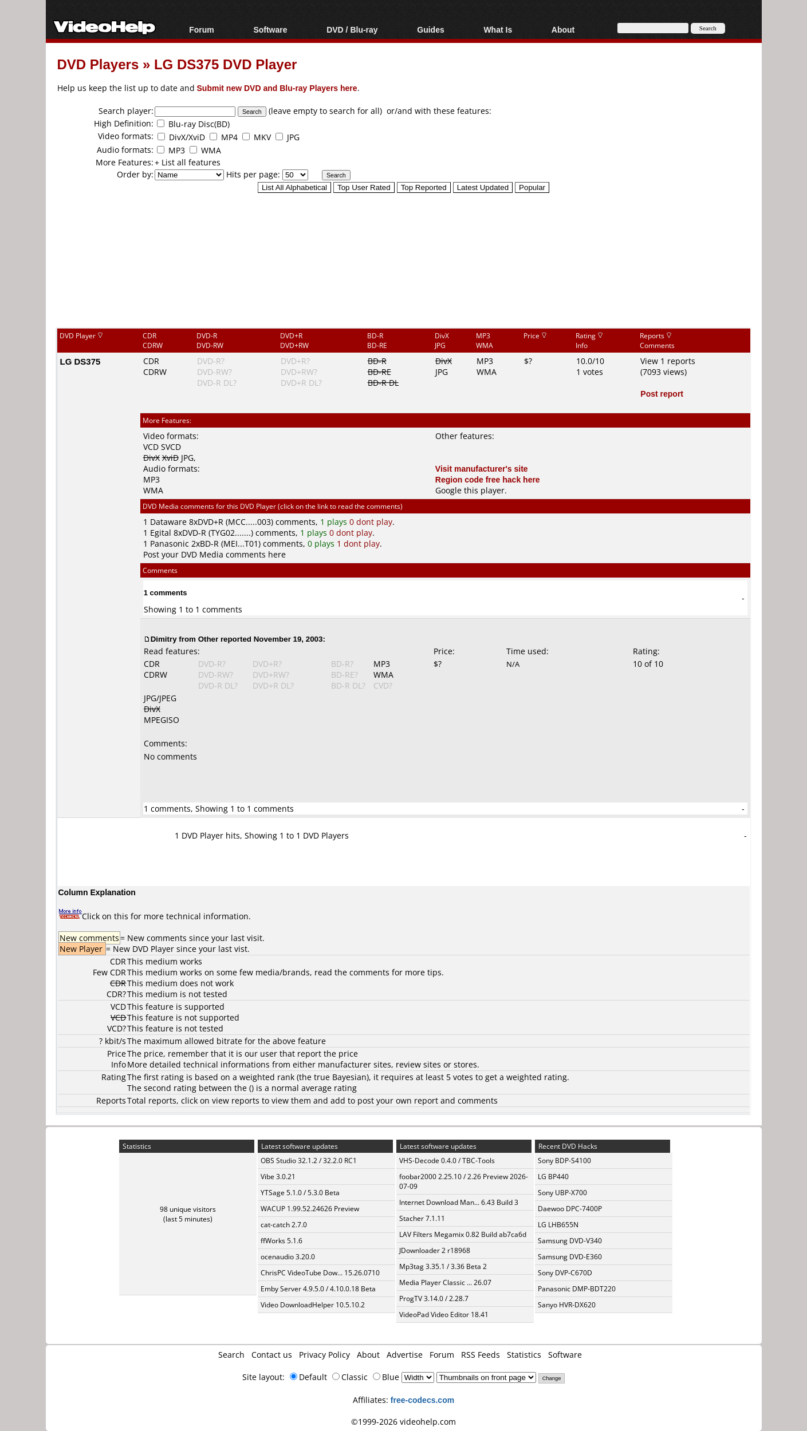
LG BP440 (553, 1176)
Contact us (271, 1354)
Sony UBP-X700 (562, 1192)
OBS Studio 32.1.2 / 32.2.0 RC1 (309, 1160)
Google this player (470, 490)
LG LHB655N (558, 1225)
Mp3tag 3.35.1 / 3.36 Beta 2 (443, 1266)
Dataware (168, 521)
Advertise (405, 1354)
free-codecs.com (422, 1399)
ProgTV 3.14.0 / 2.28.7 (434, 1298)
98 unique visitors (188, 1209)
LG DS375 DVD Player (225, 63)
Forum (201, 29)
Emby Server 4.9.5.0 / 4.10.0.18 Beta (318, 1289)
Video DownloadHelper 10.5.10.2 (313, 1305)
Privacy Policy (324, 1354)
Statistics (524, 1354)
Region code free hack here (487, 479)
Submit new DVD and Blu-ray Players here (277, 87)
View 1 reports (667, 360)
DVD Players (98, 63)
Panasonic (169, 543)
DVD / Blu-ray (351, 29)
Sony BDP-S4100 (564, 1160)
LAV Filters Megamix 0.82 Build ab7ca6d (462, 1234)
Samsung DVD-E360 (570, 1257)
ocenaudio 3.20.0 (288, 1257)
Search (231, 1354)
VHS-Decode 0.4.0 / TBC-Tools (447, 1160)
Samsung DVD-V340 (570, 1241)
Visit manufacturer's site (481, 468)
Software (270, 29)
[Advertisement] (403, 280)
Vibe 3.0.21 (278, 1176)
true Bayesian (340, 1077)
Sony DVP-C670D (565, 1273)
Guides (430, 29)
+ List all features (188, 162)
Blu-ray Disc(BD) (199, 123)
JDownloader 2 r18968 (434, 1250)
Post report (661, 393)
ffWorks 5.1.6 (281, 1241)
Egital (160, 532)
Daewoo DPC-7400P (570, 1208)
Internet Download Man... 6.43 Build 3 (458, 1202)
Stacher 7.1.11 (422, 1218)
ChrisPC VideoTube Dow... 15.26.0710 (320, 1273)
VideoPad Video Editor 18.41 (444, 1314)
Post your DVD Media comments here (214, 554)
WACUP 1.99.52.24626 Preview (310, 1208)
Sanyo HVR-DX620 (567, 1305)
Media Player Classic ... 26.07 (445, 1282)
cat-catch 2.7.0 (284, 1225)
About (563, 29)
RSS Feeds (480, 1354)
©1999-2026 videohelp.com (403, 1421)
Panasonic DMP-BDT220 (577, 1289)
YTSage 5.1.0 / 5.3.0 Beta (300, 1192)
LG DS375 (80, 361)
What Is (497, 29)
